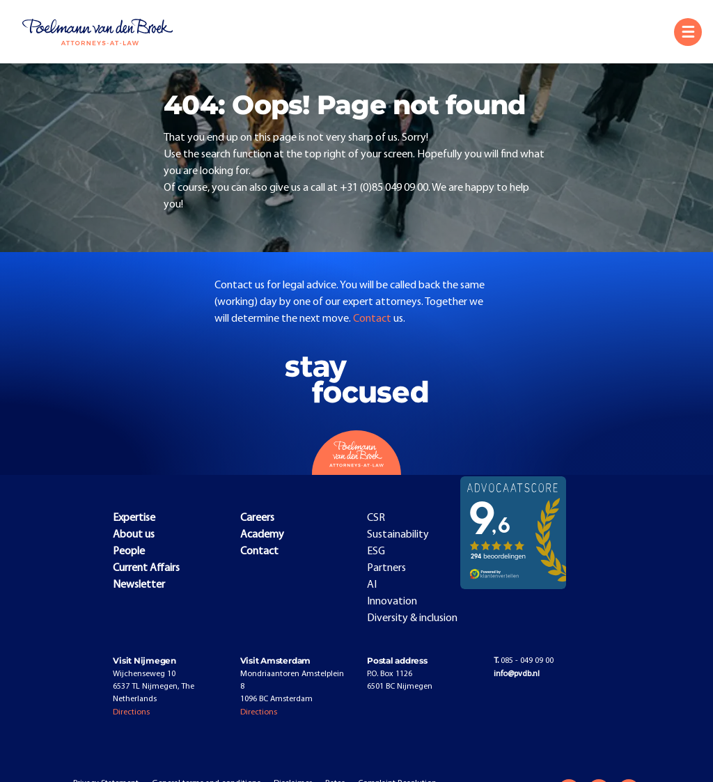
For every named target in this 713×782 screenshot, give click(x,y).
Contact (373, 318)
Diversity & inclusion (412, 618)
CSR (376, 518)
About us (134, 534)
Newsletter (139, 585)
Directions (131, 712)
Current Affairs (146, 568)
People (129, 551)
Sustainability (398, 534)
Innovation (392, 601)
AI (372, 585)
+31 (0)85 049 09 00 (384, 188)
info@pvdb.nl (517, 674)
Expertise (134, 518)
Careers (257, 518)
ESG (376, 551)
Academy (262, 534)
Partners (386, 568)
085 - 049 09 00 (524, 661)
